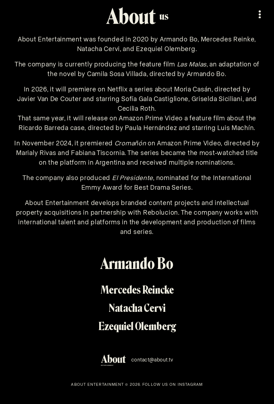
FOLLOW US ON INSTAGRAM (172, 384)
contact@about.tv (152, 360)
